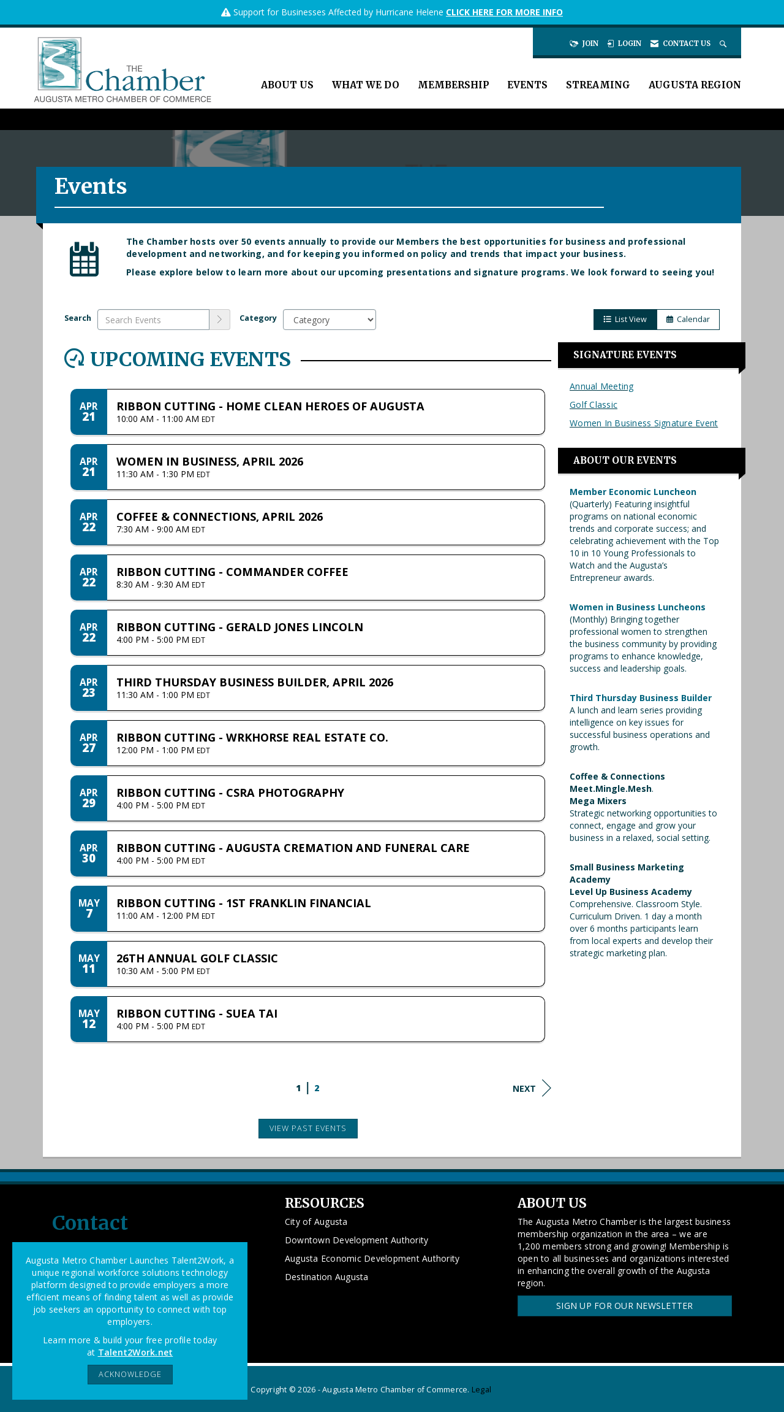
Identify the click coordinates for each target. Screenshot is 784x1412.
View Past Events (308, 1128)
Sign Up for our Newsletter (624, 1305)
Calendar (688, 319)
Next (532, 1088)
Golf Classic (593, 404)
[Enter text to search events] (153, 319)
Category (258, 318)
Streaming (598, 85)
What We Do (365, 85)
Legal (481, 1389)
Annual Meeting (602, 386)
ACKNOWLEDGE (130, 1374)
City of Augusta (316, 1221)
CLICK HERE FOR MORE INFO (504, 12)
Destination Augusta (327, 1277)
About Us (287, 85)
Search (77, 318)
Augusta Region (695, 85)
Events (527, 85)
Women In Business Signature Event (644, 423)
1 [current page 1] (298, 1088)
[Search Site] (724, 43)
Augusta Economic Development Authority (372, 1258)
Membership (453, 85)
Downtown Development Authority (357, 1240)
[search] (219, 319)
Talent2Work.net (135, 1352)
